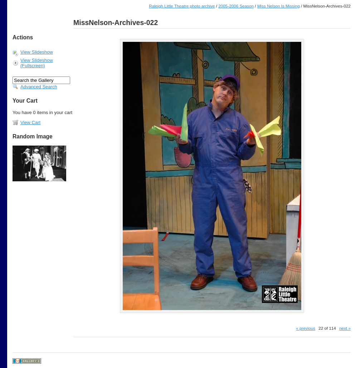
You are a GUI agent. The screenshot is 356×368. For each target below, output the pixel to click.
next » (345, 328)
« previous (305, 328)
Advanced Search (38, 86)
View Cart (30, 122)
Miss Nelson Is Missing (278, 6)
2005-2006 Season (236, 6)
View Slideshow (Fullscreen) (36, 63)
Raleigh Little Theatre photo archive (182, 6)
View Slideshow (36, 52)
